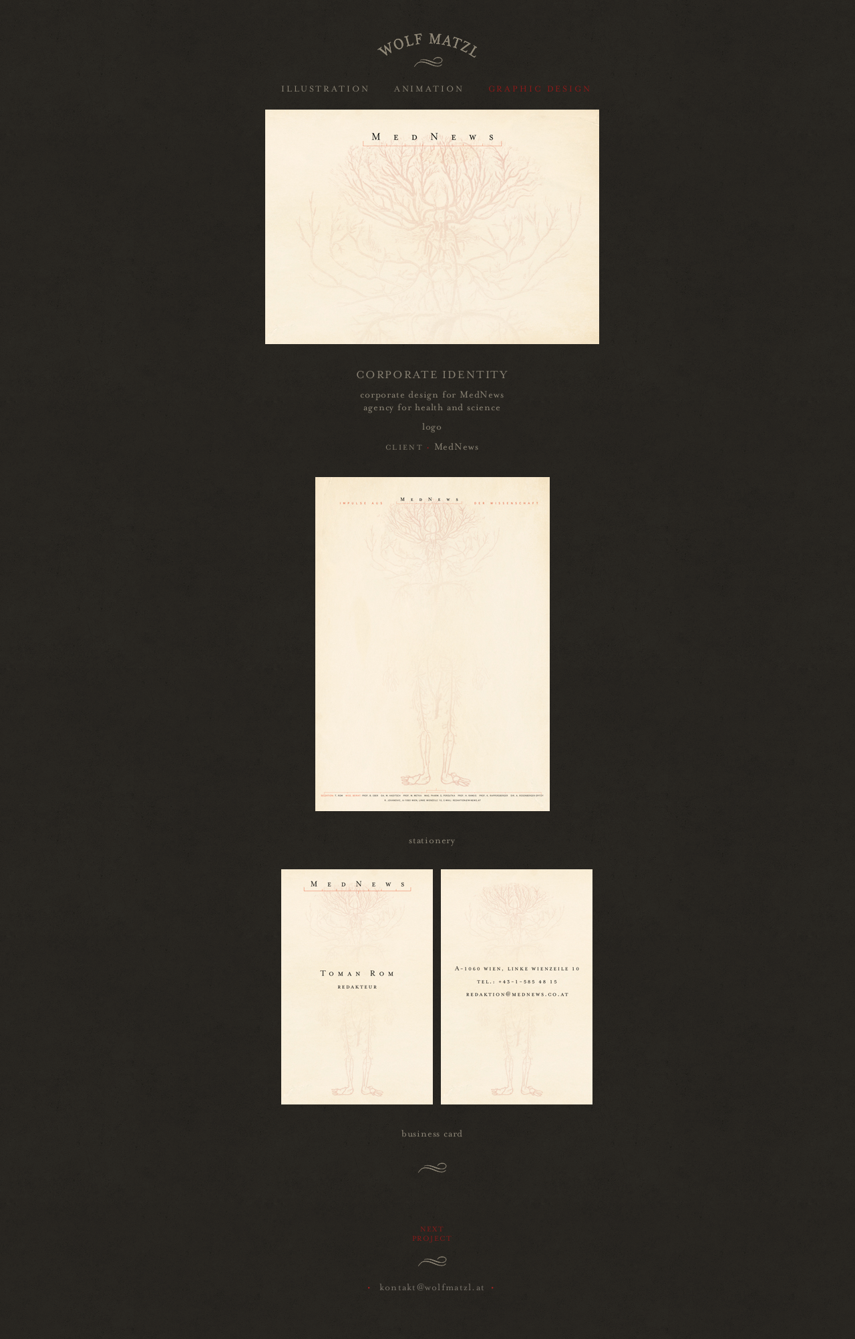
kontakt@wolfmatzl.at (432, 1286)
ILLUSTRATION (325, 87)
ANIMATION (429, 87)
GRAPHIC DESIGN (540, 87)
